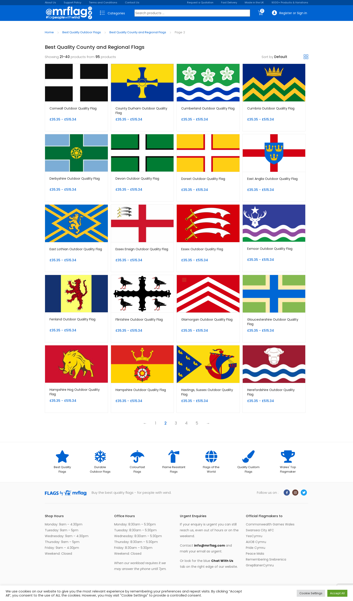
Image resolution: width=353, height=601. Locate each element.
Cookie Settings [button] (310, 593)
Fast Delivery (229, 2)
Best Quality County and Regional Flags (137, 32)
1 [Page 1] (155, 423)
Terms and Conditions (103, 2)
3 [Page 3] (176, 423)
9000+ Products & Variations (290, 2)
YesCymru (254, 536)
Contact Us (132, 2)
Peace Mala (255, 553)
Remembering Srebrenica (266, 559)
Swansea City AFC (260, 530)
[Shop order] (289, 57)
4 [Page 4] (186, 423)
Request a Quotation (200, 2)
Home (49, 32)
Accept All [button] (337, 593)
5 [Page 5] (197, 423)
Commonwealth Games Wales (270, 524)
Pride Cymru (255, 547)
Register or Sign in (289, 13)
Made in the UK (254, 2)
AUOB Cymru (256, 542)
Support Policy (72, 2)
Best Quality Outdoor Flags (81, 32)
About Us (50, 2)
